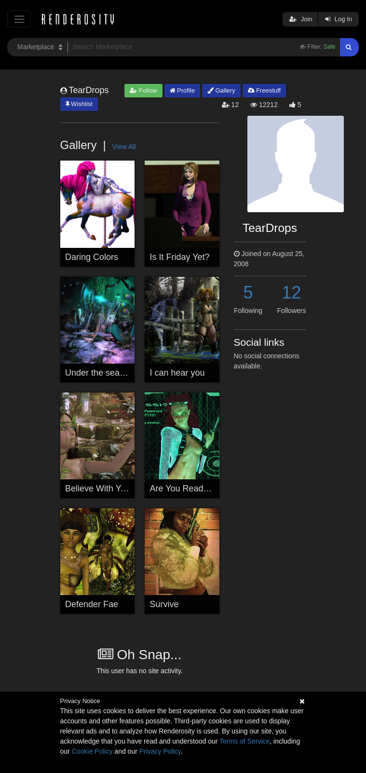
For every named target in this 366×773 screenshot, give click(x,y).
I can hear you (177, 373)
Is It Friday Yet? (180, 257)
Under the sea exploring (111, 373)
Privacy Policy (160, 751)
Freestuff (264, 90)
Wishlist (79, 104)
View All (124, 146)
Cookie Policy (92, 751)
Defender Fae (91, 604)
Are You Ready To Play (194, 488)
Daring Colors (91, 257)
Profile (182, 90)
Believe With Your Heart (111, 488)
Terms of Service (244, 741)
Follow (143, 90)
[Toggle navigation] (19, 19)
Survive (164, 604)
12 (291, 292)
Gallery (221, 90)
